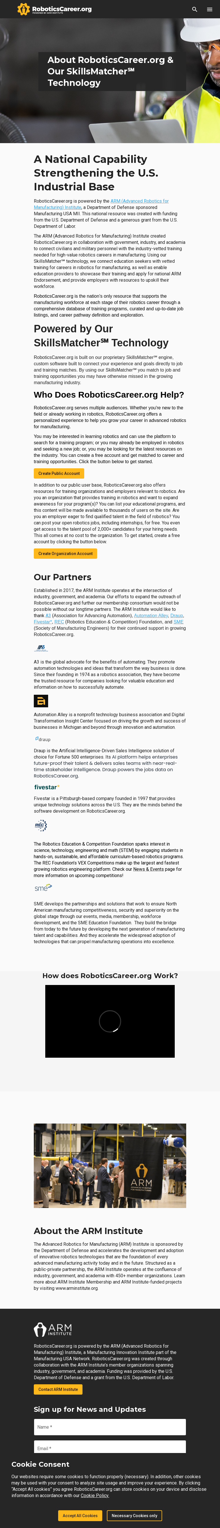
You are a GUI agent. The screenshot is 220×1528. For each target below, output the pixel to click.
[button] (195, 9)
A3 (48, 615)
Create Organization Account (65, 553)
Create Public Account (59, 473)
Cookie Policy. (95, 1495)
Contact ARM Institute (58, 1389)
